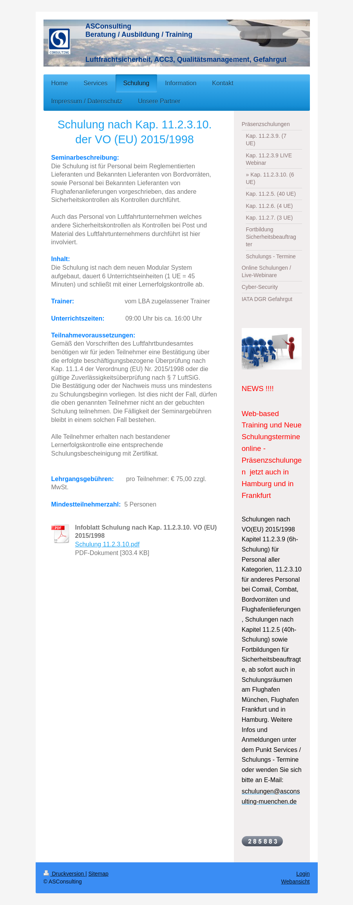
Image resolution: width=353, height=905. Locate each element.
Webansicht (295, 881)
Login (303, 874)
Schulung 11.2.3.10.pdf (107, 544)
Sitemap (99, 874)
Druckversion (64, 874)
